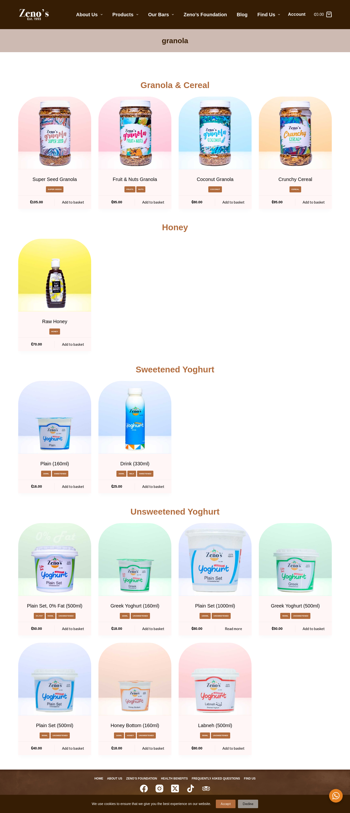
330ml (121, 474)
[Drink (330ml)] (134, 417)
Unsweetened (65, 616)
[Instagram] (159, 788)
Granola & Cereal (175, 85)
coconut (215, 189)
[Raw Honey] (54, 275)
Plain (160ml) (54, 463)
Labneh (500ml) (215, 725)
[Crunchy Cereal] (295, 133)
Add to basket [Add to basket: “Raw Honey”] (73, 344)
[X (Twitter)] (175, 788)
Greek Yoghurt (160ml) (134, 605)
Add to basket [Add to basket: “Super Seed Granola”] (73, 202)
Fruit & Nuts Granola (135, 179)
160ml (46, 474)
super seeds (55, 189)
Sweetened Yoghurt (175, 369)
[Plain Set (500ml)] (54, 679)
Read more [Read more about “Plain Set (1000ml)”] (233, 628)
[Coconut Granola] (215, 133)
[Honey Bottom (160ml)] (134, 679)
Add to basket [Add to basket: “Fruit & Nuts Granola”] (153, 202)
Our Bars (162, 14)
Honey (175, 227)
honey (54, 331)
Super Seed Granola (55, 179)
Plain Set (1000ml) (215, 605)
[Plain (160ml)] (54, 417)
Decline (248, 804)
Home (93, 778)
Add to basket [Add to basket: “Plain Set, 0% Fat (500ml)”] (73, 628)
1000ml (205, 616)
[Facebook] (144, 788)
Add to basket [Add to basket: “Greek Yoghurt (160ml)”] (153, 628)
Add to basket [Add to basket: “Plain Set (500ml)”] (73, 748)
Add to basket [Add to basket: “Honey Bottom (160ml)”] (153, 748)
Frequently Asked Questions (219, 778)
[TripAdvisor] (206, 788)
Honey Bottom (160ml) (135, 725)
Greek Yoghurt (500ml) (295, 605)
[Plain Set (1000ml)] (215, 559)
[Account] (298, 14)
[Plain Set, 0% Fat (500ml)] (54, 559)
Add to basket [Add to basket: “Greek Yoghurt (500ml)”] (314, 628)
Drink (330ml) (134, 463)
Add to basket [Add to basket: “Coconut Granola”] (233, 202)
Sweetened (60, 474)
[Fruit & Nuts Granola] (134, 133)
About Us (90, 14)
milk (131, 474)
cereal (295, 189)
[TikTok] (190, 788)
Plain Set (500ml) (54, 725)
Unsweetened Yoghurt (175, 511)
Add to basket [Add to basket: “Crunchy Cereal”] (314, 202)
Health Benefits (175, 778)
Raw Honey (54, 321)
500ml (51, 616)
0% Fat (39, 616)
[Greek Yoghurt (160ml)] (134, 559)
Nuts (141, 189)
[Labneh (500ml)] (215, 679)
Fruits (129, 189)
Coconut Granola (215, 179)
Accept (226, 804)
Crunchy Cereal (295, 179)
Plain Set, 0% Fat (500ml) (54, 605)
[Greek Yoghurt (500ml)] (295, 559)
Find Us (269, 14)
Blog (242, 14)
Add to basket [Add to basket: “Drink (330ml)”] (153, 486)
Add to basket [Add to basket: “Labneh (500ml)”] (233, 748)
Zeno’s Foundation (205, 14)
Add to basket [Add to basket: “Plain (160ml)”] (73, 486)
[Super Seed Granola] (54, 133)
